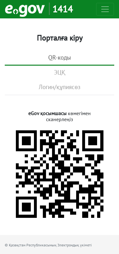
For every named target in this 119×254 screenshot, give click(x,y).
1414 (62, 9)
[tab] (59, 58)
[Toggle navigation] (105, 9)
